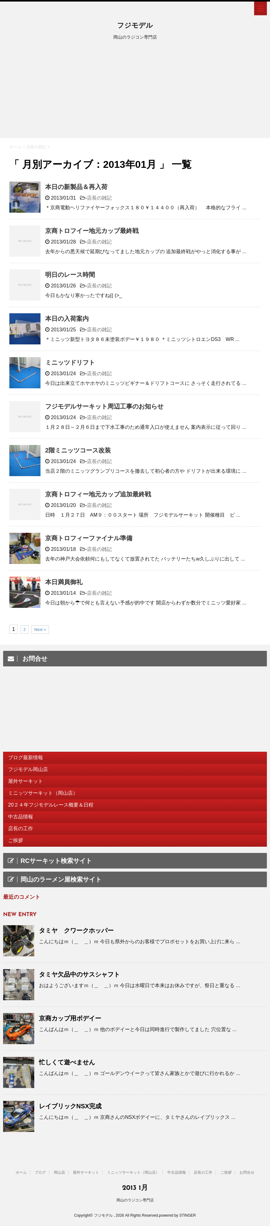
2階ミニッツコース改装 (78, 450)
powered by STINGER (177, 1215)
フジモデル (135, 26)
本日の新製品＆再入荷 (76, 186)
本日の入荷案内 (67, 318)
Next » (40, 629)
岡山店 (59, 1172)
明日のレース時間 (70, 274)
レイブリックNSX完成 (70, 1106)
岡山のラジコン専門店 (135, 1200)
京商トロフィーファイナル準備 (88, 538)
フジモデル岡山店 (28, 769)
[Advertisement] (135, 91)
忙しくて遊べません (67, 1062)
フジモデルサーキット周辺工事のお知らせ (104, 406)
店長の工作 (20, 828)
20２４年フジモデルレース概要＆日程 (50, 804)
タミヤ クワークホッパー (76, 930)
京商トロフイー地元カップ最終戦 (92, 230)
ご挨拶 (15, 840)
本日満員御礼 (64, 582)
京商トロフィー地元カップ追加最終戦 (98, 494)
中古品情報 (20, 816)
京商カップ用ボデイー (70, 1018)
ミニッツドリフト (70, 362)
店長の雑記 (99, 198)
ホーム (21, 1172)
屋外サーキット (25, 781)
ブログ (40, 1172)
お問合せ (246, 1172)
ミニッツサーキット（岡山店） (43, 793)
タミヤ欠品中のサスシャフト (79, 974)
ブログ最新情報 (25, 757)
